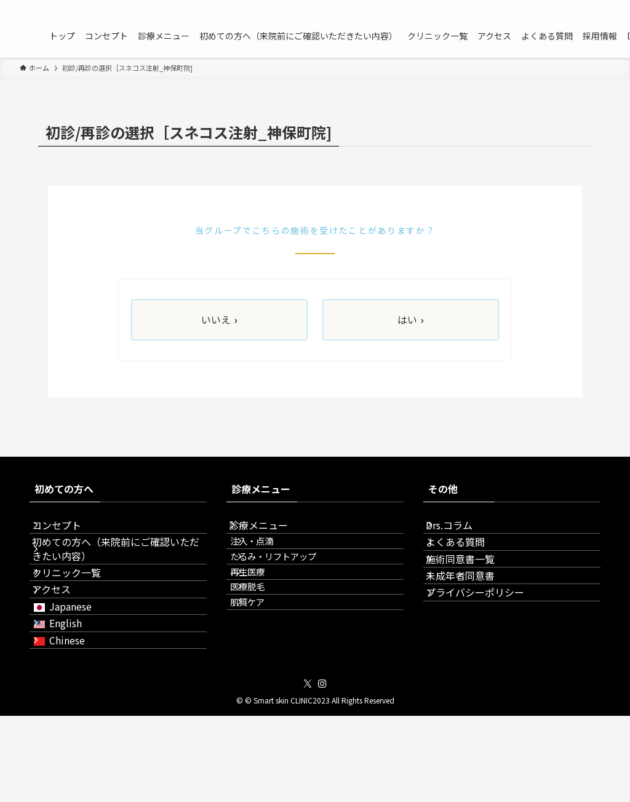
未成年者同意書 (472, 618)
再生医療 (266, 610)
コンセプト (69, 531)
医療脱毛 (266, 637)
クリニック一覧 (78, 603)
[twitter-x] (586, 7)
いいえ (219, 320)
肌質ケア (266, 663)
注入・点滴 (270, 558)
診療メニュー (270, 531)
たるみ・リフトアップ (292, 585)
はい (410, 320)
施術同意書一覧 (472, 589)
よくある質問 (467, 560)
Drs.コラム (461, 531)
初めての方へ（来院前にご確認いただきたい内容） (118, 567)
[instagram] (602, 7)
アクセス (63, 632)
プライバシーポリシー (487, 647)
